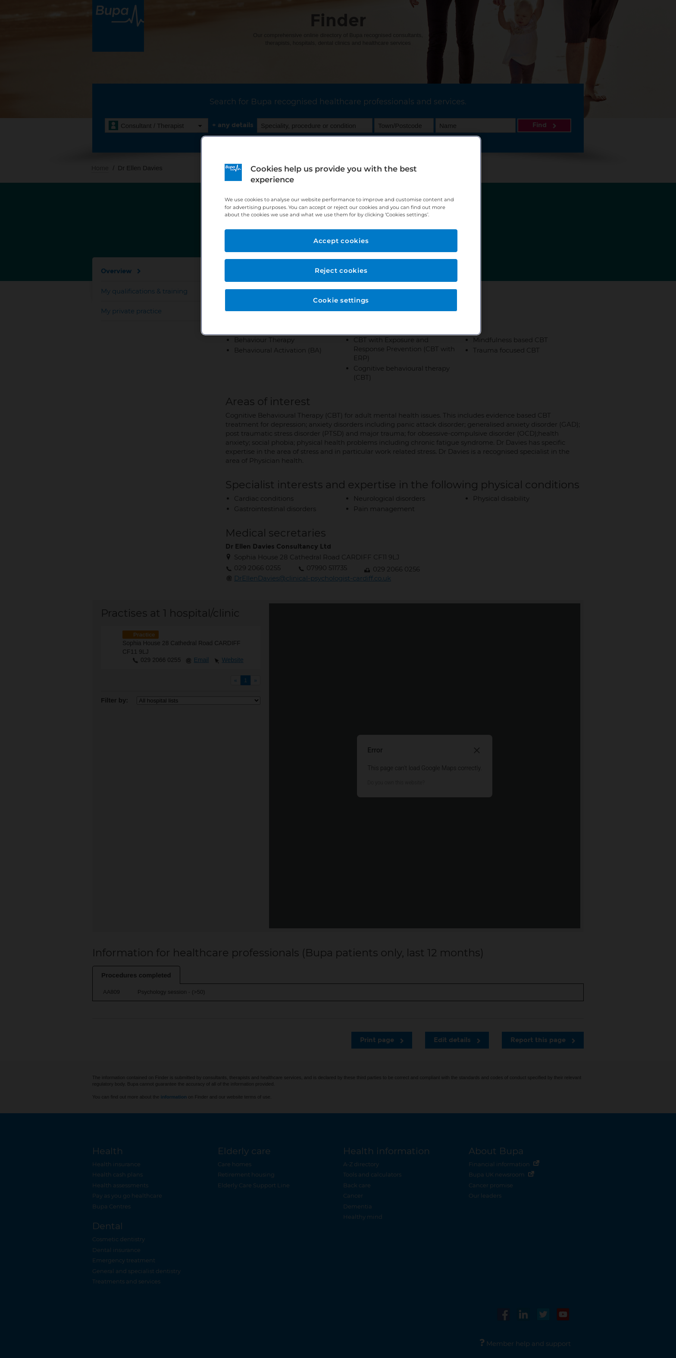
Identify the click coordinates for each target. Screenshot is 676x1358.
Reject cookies (341, 270)
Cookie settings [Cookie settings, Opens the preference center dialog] (341, 300)
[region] (341, 235)
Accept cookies (341, 241)
